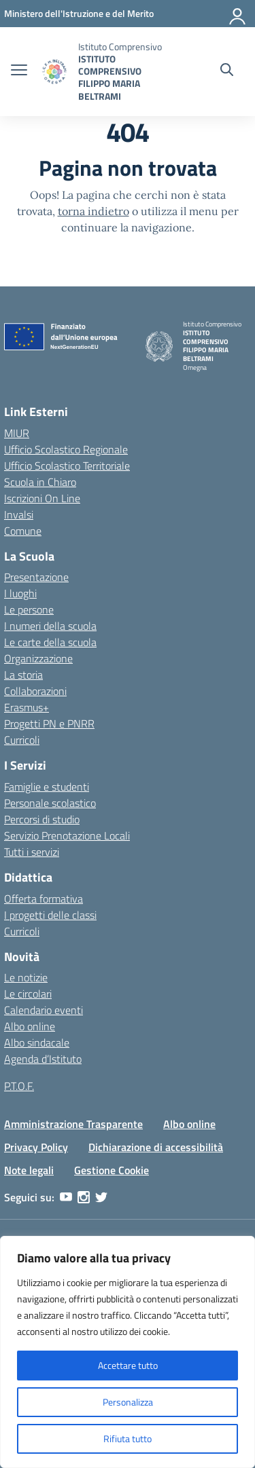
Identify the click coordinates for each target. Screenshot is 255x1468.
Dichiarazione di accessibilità (155, 1147)
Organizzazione (38, 658)
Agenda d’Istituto (43, 1059)
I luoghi (20, 593)
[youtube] (66, 1197)
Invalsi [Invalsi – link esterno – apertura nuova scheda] (18, 514)
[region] (127, 1352)
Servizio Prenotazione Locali (67, 835)
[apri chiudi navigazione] (19, 71)
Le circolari (28, 993)
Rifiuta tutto (127, 1438)
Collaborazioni (35, 691)
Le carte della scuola (50, 642)
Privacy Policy (36, 1147)
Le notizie (26, 977)
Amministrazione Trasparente (73, 1124)
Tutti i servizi (31, 852)
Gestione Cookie (111, 1170)
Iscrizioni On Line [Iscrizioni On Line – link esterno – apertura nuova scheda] (42, 498)
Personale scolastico (50, 803)
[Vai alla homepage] (54, 71)
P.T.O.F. (19, 1086)
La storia (23, 674)
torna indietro (93, 211)
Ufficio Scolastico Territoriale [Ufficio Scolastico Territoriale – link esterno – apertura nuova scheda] (67, 465)
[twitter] (101, 1197)
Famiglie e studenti (46, 786)
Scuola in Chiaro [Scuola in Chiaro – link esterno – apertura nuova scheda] (40, 482)
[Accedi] (238, 13)
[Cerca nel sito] (226, 71)
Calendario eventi (43, 1010)
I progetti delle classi (50, 915)
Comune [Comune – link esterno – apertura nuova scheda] (22, 531)
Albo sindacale (36, 1042)
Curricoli (21, 740)
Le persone (29, 609)
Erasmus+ (26, 707)
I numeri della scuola (50, 626)
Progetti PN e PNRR (49, 723)
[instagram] (84, 1197)
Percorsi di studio (42, 819)
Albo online (29, 1026)
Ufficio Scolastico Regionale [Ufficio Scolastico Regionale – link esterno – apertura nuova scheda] (66, 449)
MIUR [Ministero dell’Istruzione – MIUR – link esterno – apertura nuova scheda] (16, 433)
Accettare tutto (128, 1365)
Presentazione (36, 577)
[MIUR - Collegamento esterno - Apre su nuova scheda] (79, 13)
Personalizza (128, 1402)
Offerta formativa (43, 898)
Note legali (29, 1170)
